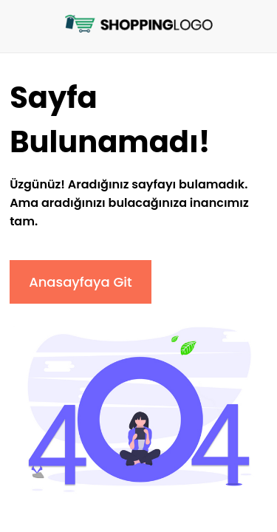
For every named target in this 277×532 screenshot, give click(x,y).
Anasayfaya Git (80, 282)
